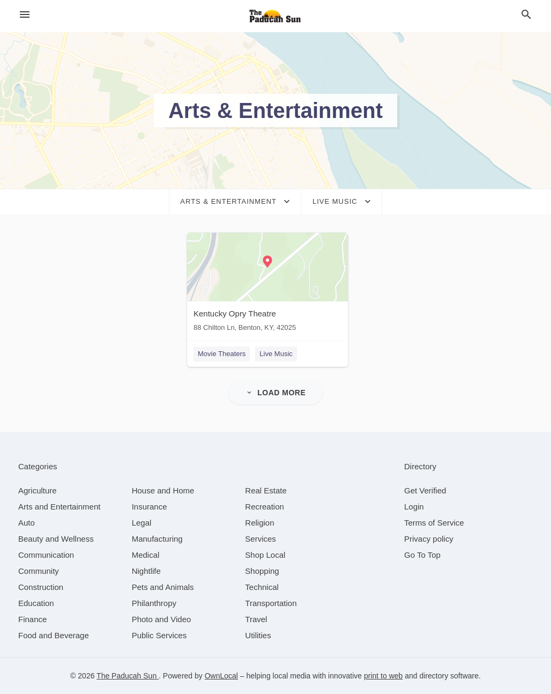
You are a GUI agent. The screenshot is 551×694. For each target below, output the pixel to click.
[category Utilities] (258, 635)
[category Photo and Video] (161, 619)
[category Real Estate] (266, 490)
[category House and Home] (163, 490)
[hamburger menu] (24, 14)
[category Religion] (259, 522)
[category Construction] (40, 587)
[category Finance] (32, 619)
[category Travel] (256, 619)
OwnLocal (221, 675)
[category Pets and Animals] (163, 587)
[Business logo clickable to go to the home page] (275, 16)
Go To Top (422, 554)
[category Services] (260, 538)
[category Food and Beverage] (53, 635)
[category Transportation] (270, 603)
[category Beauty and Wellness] (56, 538)
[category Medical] (146, 554)
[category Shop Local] (265, 554)
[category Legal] (142, 522)
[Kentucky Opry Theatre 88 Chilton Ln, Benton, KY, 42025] (267, 284)
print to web (383, 675)
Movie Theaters (221, 354)
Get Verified (425, 490)
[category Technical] (262, 587)
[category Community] (38, 570)
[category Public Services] (159, 635)
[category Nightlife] (146, 570)
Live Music (275, 354)
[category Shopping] (262, 570)
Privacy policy (428, 538)
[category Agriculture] (37, 490)
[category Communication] (46, 554)
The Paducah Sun (127, 675)
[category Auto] (26, 522)
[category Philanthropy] (154, 603)
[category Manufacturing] (157, 538)
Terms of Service (434, 522)
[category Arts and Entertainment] (59, 506)
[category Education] (36, 603)
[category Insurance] (149, 506)
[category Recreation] (264, 506)
